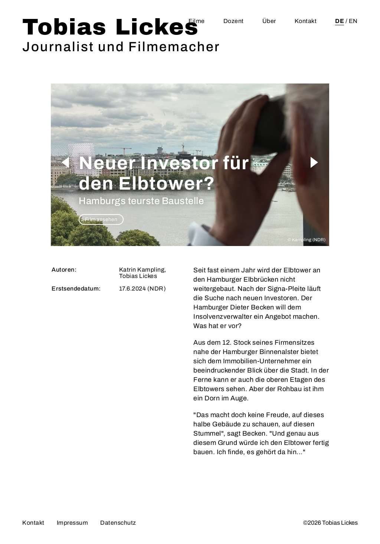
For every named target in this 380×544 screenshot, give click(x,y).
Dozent (233, 21)
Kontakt (306, 21)
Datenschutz (118, 523)
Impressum (72, 523)
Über (269, 21)
